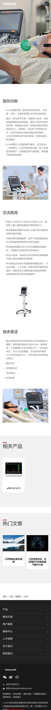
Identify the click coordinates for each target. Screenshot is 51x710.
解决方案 (8, 617)
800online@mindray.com (19, 688)
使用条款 (7, 694)
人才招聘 (8, 639)
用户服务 (8, 624)
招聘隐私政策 (40, 694)
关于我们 (8, 646)
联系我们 (8, 653)
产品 (5, 609)
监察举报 (7, 697)
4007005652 (12, 684)
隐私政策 (27, 694)
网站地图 (17, 694)
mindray (9, 4)
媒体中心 (8, 631)
